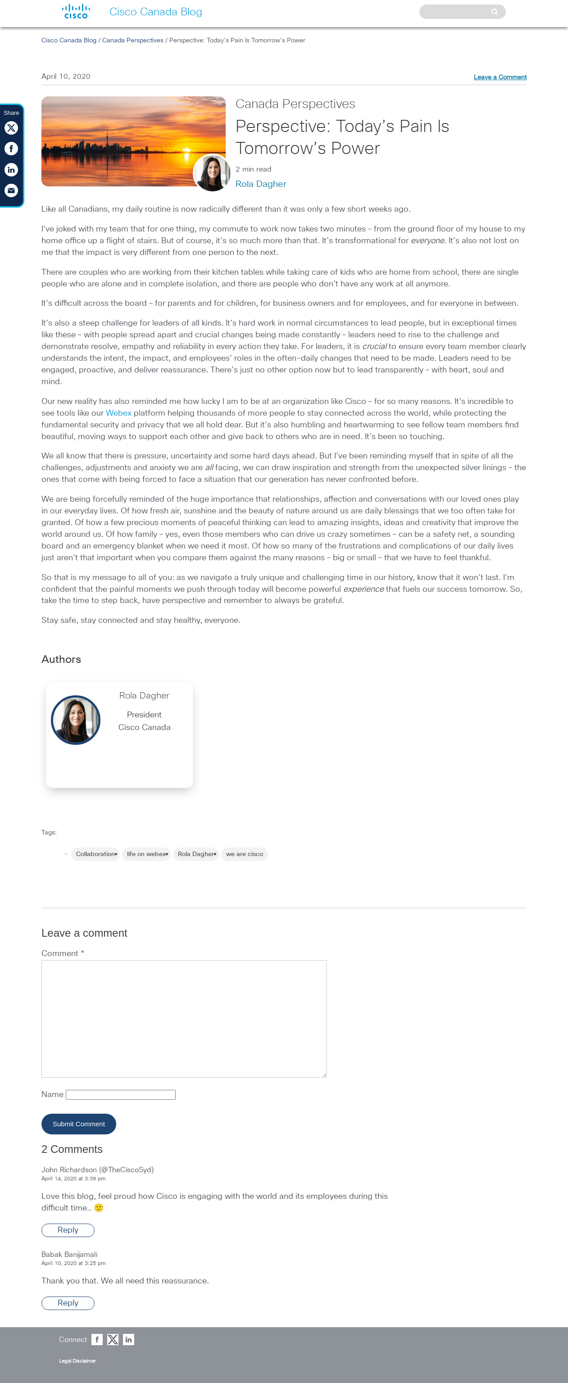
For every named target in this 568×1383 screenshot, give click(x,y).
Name (53, 1095)
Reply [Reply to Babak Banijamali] (68, 1303)
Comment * (62, 954)
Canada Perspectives (133, 40)
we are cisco (244, 854)
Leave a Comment (500, 77)
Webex (119, 413)
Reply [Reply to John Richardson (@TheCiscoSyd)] (68, 1230)
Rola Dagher (261, 184)
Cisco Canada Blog (68, 40)
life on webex (146, 854)
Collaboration (95, 854)
